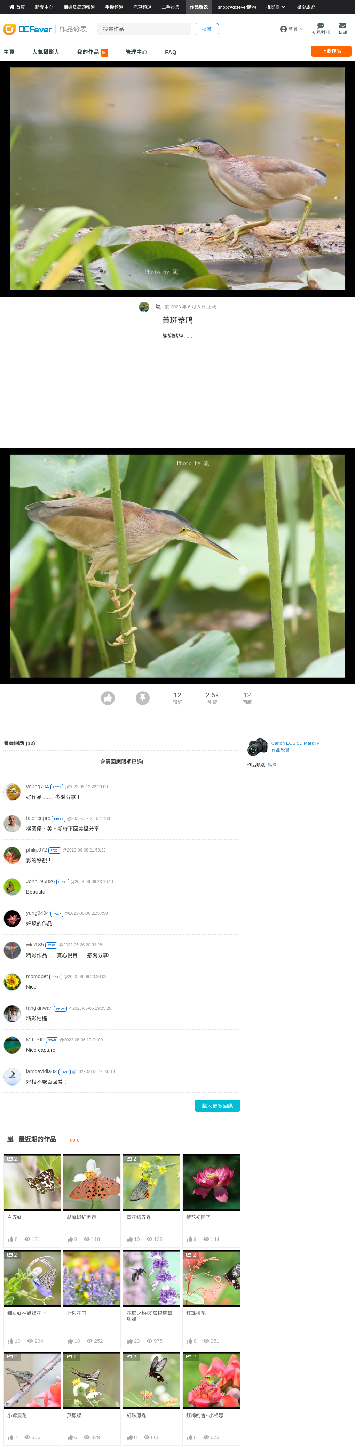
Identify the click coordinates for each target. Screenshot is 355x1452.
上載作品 (331, 51)
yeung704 (37, 786)
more (74, 1140)
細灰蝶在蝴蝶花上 (26, 1313)
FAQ (171, 52)
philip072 (36, 850)
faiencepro (38, 818)
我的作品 (92, 53)
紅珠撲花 (196, 1313)
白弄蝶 (14, 1217)
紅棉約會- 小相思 (204, 1415)
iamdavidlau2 (41, 1071)
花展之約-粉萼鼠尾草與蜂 (149, 1316)
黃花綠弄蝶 (139, 1217)
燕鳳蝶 (74, 1415)
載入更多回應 (217, 1106)
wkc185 (35, 944)
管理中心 (137, 52)
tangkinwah (39, 1008)
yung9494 (37, 913)
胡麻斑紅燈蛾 (81, 1217)
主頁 (9, 52)
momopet (37, 976)
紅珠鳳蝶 (136, 1415)
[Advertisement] (177, 396)
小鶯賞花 (17, 1415)
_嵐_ (152, 306)
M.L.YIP (35, 1039)
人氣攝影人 (46, 52)
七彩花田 (76, 1313)
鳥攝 (272, 764)
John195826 (40, 881)
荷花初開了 (198, 1217)
